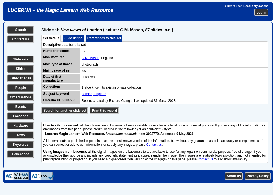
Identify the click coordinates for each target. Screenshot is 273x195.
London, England (94, 94)
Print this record (104, 110)
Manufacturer (53, 57)
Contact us (20, 39)
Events (20, 107)
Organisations (21, 97)
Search (20, 30)
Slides (20, 69)
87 (83, 51)
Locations (20, 116)
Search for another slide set (64, 110)
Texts (20, 135)
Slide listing (73, 38)
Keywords (20, 145)
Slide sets (20, 59)
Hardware (20, 126)
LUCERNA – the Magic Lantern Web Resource (60, 10)
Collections (20, 154)
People (20, 88)
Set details (51, 38)
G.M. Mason (90, 58)
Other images (20, 78)
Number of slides (56, 51)
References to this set (104, 38)
